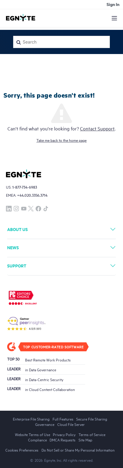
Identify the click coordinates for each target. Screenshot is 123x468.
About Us (17, 229)
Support (16, 265)
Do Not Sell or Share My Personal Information (78, 449)
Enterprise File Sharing (31, 418)
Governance (44, 424)
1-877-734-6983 (24, 187)
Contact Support (97, 128)
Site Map (85, 439)
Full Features (63, 418)
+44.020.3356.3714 (32, 195)
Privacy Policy (64, 434)
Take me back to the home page (61, 140)
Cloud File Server (71, 424)
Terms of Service (92, 434)
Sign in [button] (113, 4)
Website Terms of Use (32, 434)
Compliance (37, 439)
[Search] (61, 42)
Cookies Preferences (22, 449)
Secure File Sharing (91, 418)
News (13, 247)
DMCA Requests (63, 439)
